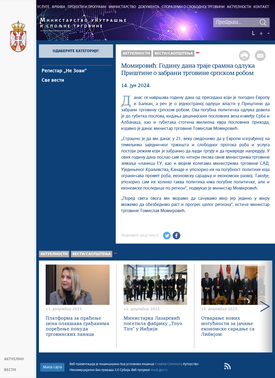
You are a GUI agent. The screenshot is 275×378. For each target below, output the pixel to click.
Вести (10, 370)
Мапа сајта (52, 367)
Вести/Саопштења (174, 53)
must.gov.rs (159, 370)
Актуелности (136, 53)
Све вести (53, 80)
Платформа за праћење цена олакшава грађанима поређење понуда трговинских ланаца (77, 326)
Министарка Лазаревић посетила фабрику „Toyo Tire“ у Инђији (153, 323)
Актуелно (14, 359)
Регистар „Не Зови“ (64, 71)
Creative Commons (168, 364)
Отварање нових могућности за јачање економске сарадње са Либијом (228, 326)
